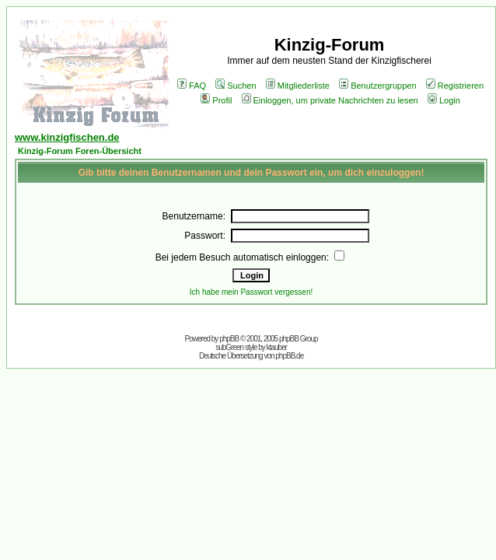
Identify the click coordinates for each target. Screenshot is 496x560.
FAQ (191, 85)
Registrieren (455, 85)
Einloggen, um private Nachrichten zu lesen (330, 100)
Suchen (235, 85)
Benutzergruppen (377, 85)
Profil (216, 100)
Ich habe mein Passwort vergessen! (251, 292)
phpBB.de (289, 356)
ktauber (277, 347)
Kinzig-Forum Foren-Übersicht (79, 151)
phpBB (229, 338)
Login (444, 100)
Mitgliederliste (298, 85)
